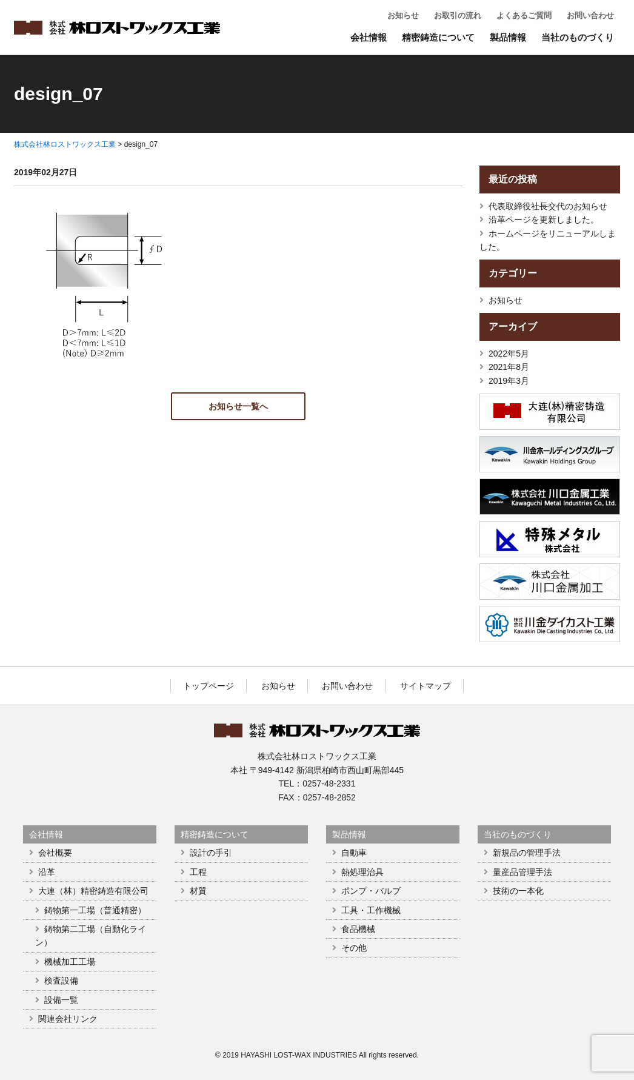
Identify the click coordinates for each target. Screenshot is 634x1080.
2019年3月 (509, 381)
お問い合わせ (590, 15)
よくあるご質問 (524, 15)
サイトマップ (425, 686)
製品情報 (508, 37)
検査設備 (61, 980)
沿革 (46, 872)
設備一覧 (61, 1000)
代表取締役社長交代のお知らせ (548, 206)
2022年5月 (509, 353)
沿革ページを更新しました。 (544, 219)
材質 (198, 891)
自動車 (354, 852)
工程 (198, 872)
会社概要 (55, 852)
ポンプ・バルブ (371, 891)
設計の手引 (211, 852)
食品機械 (358, 929)
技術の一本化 (518, 891)
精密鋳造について (438, 37)
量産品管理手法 (522, 872)
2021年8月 (509, 367)
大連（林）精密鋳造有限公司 (93, 891)
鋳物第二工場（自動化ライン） (90, 935)
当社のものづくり (577, 37)
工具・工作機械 (371, 910)
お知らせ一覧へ (238, 406)
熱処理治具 (362, 872)
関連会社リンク (68, 1019)
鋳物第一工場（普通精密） (95, 910)
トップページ (208, 686)
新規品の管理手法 (527, 852)
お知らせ (403, 15)
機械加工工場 (69, 962)
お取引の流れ (457, 15)
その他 (354, 948)
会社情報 (368, 37)
